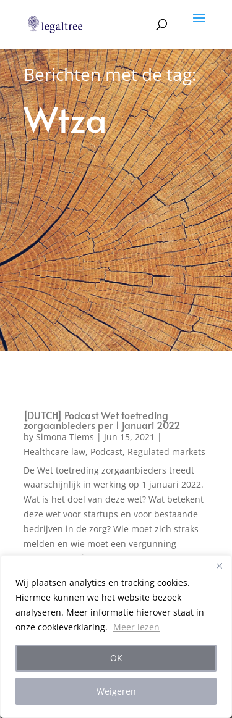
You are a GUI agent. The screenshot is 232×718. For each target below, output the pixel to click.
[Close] (219, 565)
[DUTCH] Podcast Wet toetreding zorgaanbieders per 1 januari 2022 (102, 420)
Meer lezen (136, 627)
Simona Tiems (65, 437)
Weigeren (116, 691)
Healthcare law (54, 451)
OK (116, 658)
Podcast (106, 451)
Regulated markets (166, 451)
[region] (116, 636)
